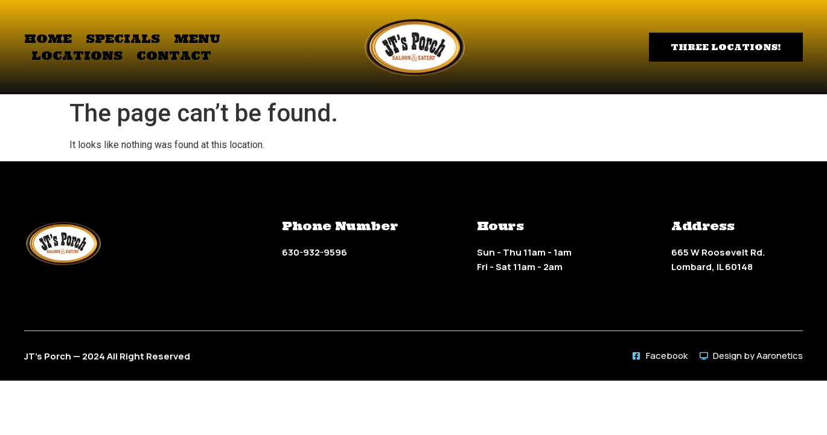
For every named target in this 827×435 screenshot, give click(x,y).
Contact (173, 55)
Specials (123, 38)
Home (48, 38)
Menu (197, 38)
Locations (77, 55)
